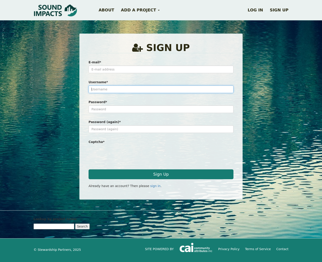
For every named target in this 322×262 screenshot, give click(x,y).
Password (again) (105, 122)
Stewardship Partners (54, 249)
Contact (282, 249)
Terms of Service (258, 249)
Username (98, 82)
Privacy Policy (228, 249)
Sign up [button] (279, 10)
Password (98, 102)
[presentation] (123, 154)
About (106, 10)
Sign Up (161, 174)
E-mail (95, 62)
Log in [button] (255, 10)
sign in (155, 186)
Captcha (96, 142)
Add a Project (140, 10)
